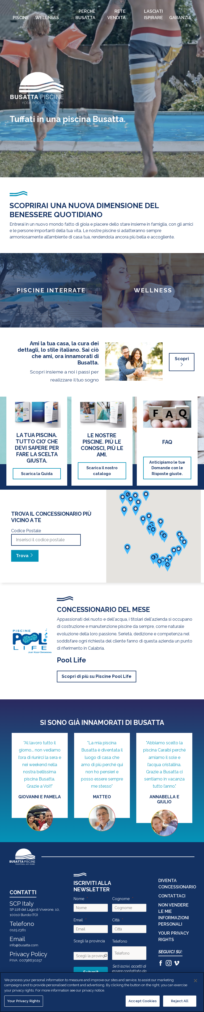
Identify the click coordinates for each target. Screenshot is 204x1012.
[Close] (195, 980)
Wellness (47, 17)
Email (78, 920)
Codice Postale (26, 530)
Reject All (179, 1001)
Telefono (119, 941)
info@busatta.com (24, 945)
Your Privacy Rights (23, 1001)
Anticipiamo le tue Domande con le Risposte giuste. (167, 468)
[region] (102, 992)
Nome (79, 899)
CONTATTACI (171, 895)
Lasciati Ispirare (153, 14)
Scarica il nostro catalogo (101, 470)
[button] (178, 550)
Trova (25, 555)
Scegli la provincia (89, 941)
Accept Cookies (143, 1001)
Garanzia (180, 17)
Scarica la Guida (37, 473)
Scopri (182, 362)
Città (116, 920)
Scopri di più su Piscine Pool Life (96, 676)
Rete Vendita (116, 14)
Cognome (121, 899)
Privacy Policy (28, 954)
